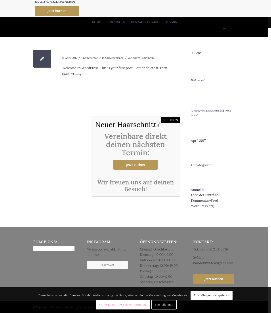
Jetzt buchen (135, 165)
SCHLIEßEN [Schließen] (170, 119)
